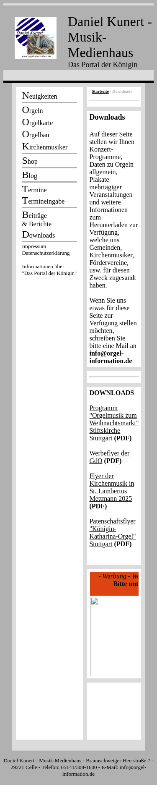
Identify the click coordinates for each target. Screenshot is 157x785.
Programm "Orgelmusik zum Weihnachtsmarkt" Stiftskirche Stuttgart (114, 423)
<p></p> (49, 261)
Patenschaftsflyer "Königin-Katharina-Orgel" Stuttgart (112, 532)
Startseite (100, 91)
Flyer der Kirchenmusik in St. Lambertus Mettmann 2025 (111, 487)
